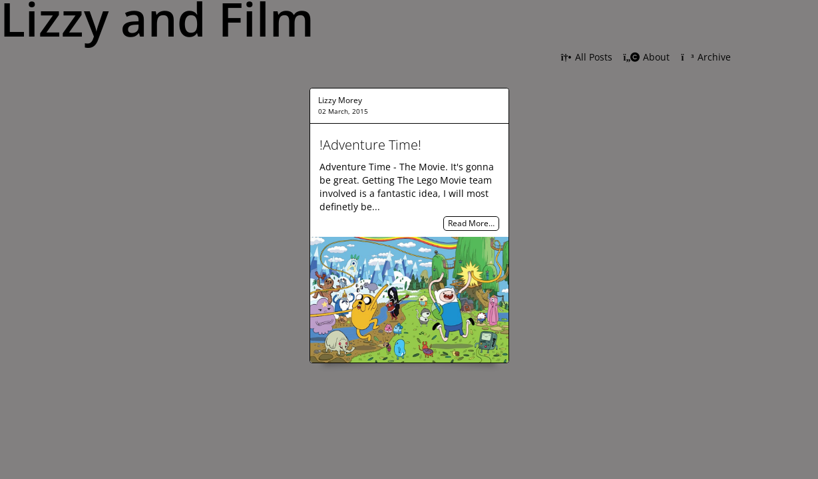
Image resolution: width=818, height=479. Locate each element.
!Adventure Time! (370, 145)
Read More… (471, 224)
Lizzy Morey (340, 100)
